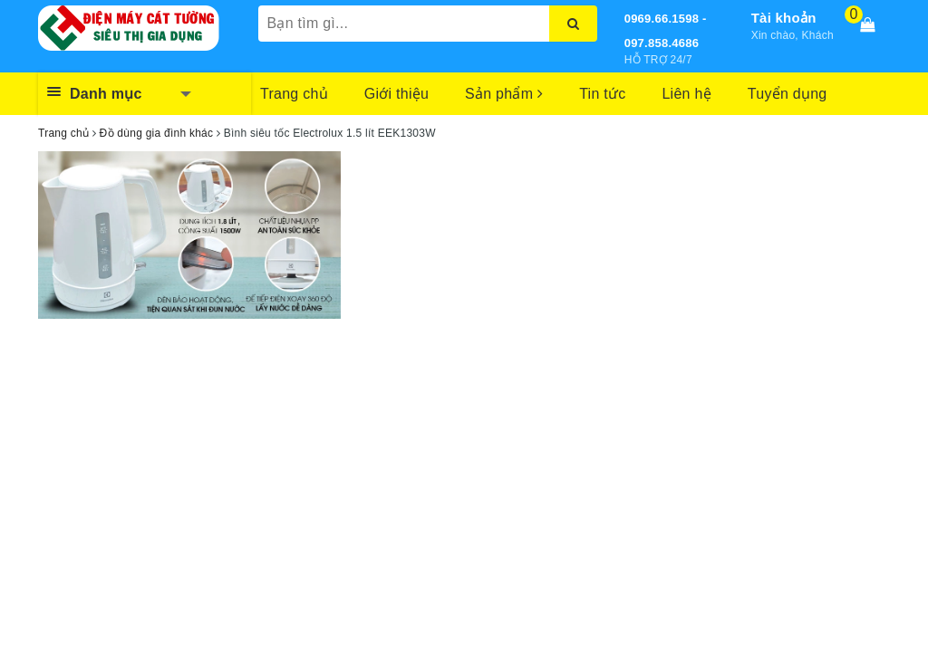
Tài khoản (784, 17)
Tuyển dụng (787, 93)
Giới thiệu (396, 93)
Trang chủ (294, 93)
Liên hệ (686, 93)
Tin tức (602, 93)
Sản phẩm (504, 93)
